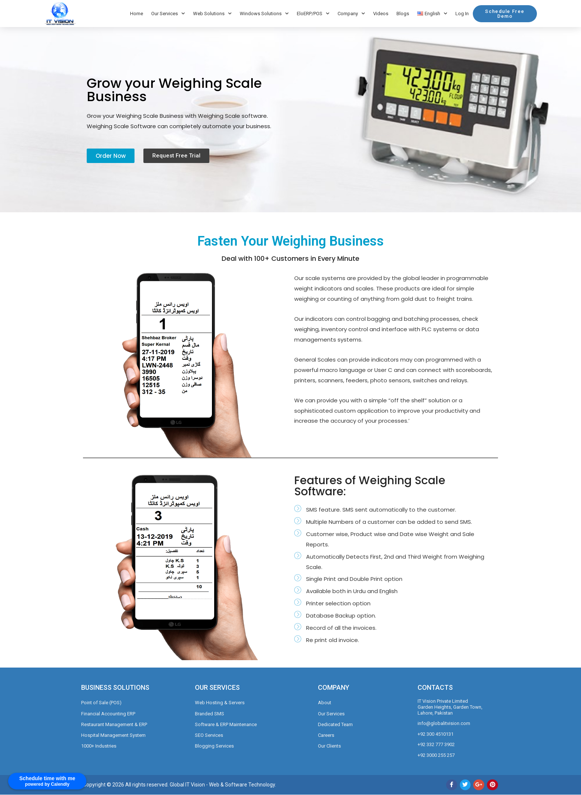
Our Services (168, 13)
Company (351, 13)
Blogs (402, 13)
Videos (380, 13)
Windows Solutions (264, 13)
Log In (462, 13)
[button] (505, 13)
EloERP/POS (313, 13)
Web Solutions (212, 13)
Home (136, 13)
